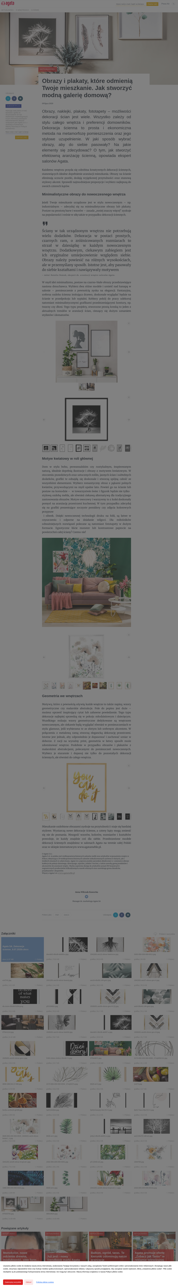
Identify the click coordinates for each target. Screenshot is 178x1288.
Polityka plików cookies (45, 1282)
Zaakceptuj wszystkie (13, 1282)
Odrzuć (28, 1282)
